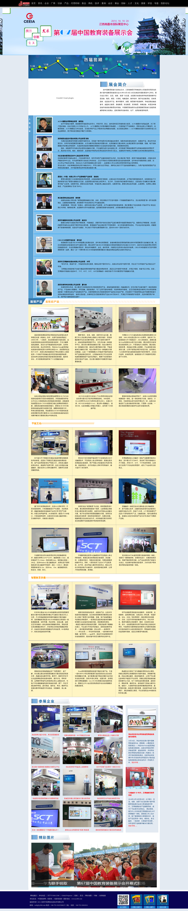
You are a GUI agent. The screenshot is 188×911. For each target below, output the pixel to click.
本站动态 (42, 896)
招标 (123, 3)
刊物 (95, 896)
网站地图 (88, 896)
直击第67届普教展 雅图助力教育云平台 (45, 767)
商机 (90, 3)
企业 (46, 3)
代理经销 (75, 3)
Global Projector (67, 896)
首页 (33, 3)
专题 (156, 3)
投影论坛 (165, 3)
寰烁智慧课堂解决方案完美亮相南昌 (108, 830)
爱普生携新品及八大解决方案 (108, 735)
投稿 (76, 896)
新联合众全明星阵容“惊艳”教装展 (77, 830)
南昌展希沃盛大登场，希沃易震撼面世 (45, 735)
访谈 (60, 3)
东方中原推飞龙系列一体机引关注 (108, 767)
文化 (137, 3)
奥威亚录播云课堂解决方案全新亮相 (77, 798)
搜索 (143, 3)
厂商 (53, 3)
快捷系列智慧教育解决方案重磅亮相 (45, 798)
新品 (84, 3)
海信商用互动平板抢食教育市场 (108, 798)
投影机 (49, 899)
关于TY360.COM (53, 896)
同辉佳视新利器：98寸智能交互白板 (77, 735)
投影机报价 (58, 899)
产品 (66, 3)
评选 (150, 3)
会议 (110, 3)
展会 (117, 3)
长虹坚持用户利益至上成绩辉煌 (77, 767)
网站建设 (33, 896)
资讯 (40, 3)
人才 (130, 3)
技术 (97, 3)
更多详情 (135, 762)
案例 (104, 3)
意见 (81, 896)
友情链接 (102, 896)
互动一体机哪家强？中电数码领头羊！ (45, 830)
